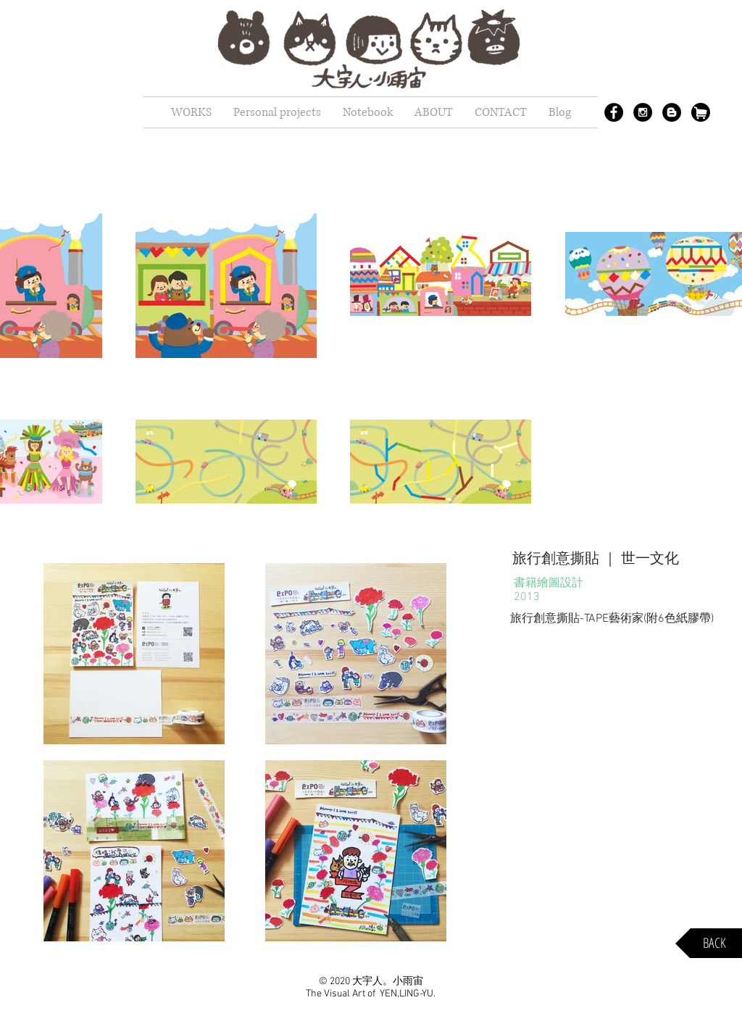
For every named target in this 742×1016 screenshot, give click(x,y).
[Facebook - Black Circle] (613, 112)
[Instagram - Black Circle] (642, 112)
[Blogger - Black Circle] (671, 112)
